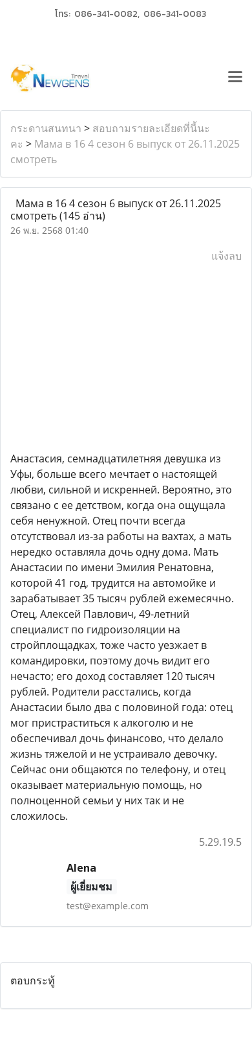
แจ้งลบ (226, 256)
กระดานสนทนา (45, 128)
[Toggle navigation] (235, 78)
